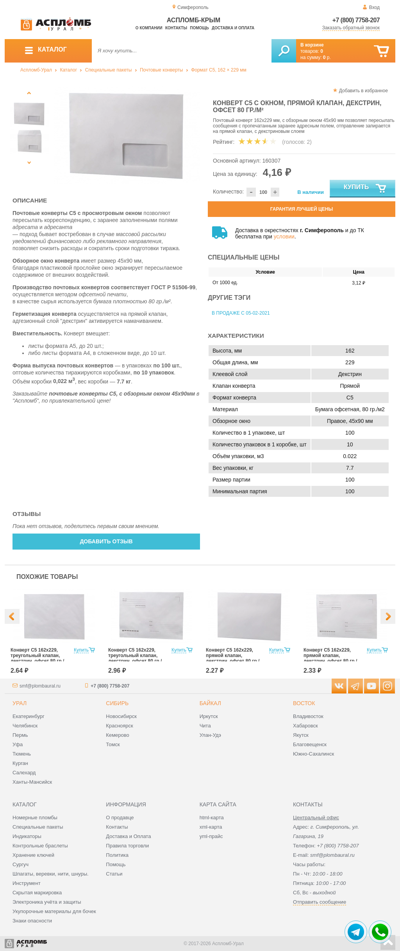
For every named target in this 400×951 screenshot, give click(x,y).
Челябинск (25, 726)
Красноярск (119, 726)
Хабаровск (305, 726)
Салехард (24, 772)
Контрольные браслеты (40, 846)
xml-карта (211, 827)
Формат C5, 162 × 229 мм (218, 70)
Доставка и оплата (233, 28)
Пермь (20, 735)
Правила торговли (127, 846)
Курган (20, 763)
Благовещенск (310, 744)
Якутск (301, 735)
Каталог (68, 70)
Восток (304, 703)
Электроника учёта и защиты (46, 902)
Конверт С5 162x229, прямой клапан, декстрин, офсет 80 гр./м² (232, 658)
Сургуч (20, 864)
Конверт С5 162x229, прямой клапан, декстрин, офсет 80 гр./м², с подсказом (330, 658)
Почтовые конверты (161, 70)
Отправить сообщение (319, 902)
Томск (113, 744)
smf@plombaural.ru (40, 686)
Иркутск (209, 716)
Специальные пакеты (108, 70)
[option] (127, 135)
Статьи (114, 874)
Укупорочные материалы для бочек (54, 911)
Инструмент (26, 883)
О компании (149, 28)
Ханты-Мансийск (32, 782)
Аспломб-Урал (36, 70)
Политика (117, 855)
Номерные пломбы (34, 817)
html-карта (212, 817)
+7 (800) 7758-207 (356, 20)
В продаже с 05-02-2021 (241, 313)
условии (284, 236)
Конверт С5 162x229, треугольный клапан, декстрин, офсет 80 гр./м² (37, 658)
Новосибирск (121, 716)
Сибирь (117, 703)
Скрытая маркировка (37, 892)
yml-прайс (211, 836)
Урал (19, 703)
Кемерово (117, 735)
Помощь (199, 28)
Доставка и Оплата (128, 836)
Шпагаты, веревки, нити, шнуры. (50, 874)
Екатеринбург (28, 716)
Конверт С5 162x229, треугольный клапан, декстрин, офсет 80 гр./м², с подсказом (135, 658)
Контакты (176, 28)
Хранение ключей (33, 855)
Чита (205, 726)
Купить (365, 189)
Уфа (17, 744)
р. (327, 57)
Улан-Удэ (210, 735)
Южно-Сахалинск (313, 754)
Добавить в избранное (363, 90)
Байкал (210, 703)
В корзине (312, 45)
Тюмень (21, 754)
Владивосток (308, 716)
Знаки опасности (32, 921)
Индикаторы (26, 836)
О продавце (120, 817)
